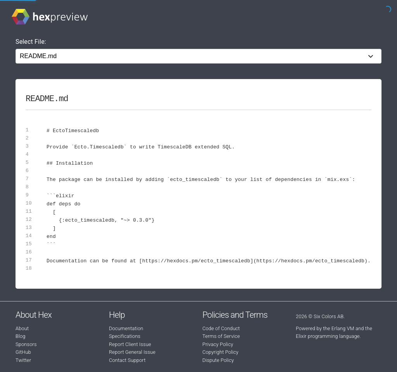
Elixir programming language (328, 336)
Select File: (31, 41)
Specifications (124, 336)
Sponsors (26, 344)
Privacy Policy (217, 344)
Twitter (23, 360)
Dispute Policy (218, 360)
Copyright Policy (220, 352)
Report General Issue (132, 352)
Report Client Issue (130, 344)
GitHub (23, 352)
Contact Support (127, 360)
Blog (21, 336)
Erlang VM (342, 328)
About (22, 328)
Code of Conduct (221, 328)
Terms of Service (221, 336)
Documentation (126, 328)
